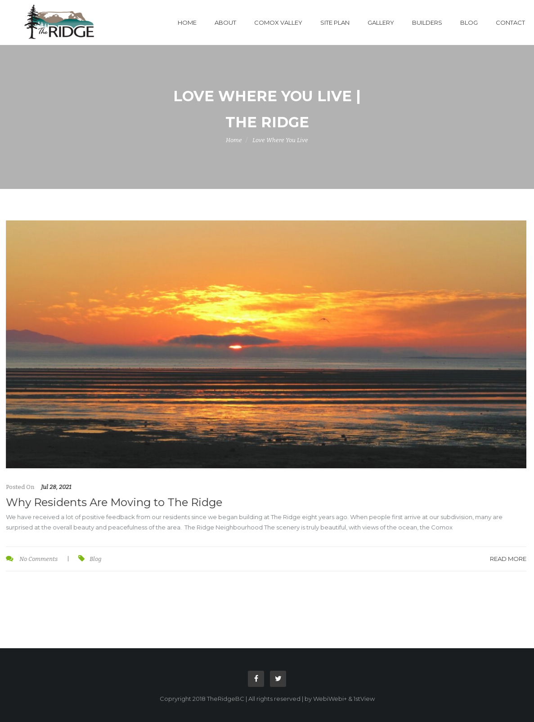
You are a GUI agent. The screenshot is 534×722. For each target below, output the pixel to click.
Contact (510, 22)
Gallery (381, 22)
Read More (507, 558)
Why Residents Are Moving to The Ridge (113, 502)
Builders (427, 22)
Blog (469, 22)
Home (187, 22)
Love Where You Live (280, 140)
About (225, 22)
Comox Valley (278, 22)
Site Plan (335, 22)
